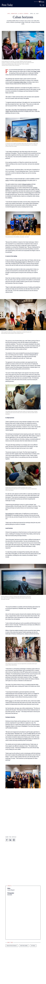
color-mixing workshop (20, 180)
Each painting (8, 513)
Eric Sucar (9, 894)
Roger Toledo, (37, 71)
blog (30, 192)
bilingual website (26, 184)
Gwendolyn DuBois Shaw (20, 82)
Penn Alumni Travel (20, 261)
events (7, 180)
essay (28, 376)
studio (37, 191)
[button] (23, 130)
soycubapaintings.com (11, 187)
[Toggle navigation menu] (43, 5)
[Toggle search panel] (40, 5)
